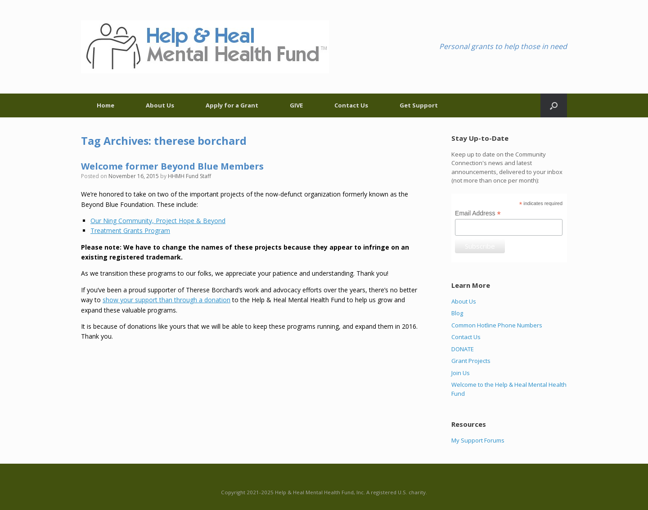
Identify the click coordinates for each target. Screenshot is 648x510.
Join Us (460, 373)
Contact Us (351, 105)
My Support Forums (477, 440)
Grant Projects (470, 361)
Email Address (478, 213)
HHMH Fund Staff (189, 176)
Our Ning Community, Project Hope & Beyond (157, 220)
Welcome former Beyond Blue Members (172, 166)
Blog (457, 313)
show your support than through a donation (166, 299)
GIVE (296, 105)
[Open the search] (553, 105)
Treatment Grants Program (130, 230)
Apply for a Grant (232, 105)
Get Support (419, 105)
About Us (160, 105)
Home (105, 105)
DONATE (462, 349)
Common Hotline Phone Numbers (496, 325)
